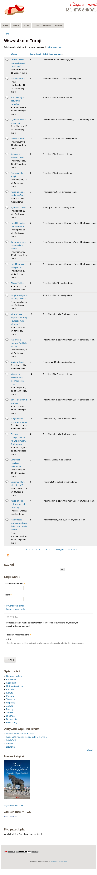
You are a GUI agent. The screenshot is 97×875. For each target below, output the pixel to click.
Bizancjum (10, 747)
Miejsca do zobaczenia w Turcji (20, 733)
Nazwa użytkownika (14, 583)
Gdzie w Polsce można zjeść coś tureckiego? (18, 63)
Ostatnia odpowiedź (53, 54)
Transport (11, 699)
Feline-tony (11, 722)
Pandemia (10, 743)
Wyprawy (10, 703)
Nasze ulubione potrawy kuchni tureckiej (18, 504)
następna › (61, 549)
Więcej (90, 750)
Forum (26, 25)
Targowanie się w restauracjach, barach (18, 245)
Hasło (8, 594)
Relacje (16, 25)
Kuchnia (10, 689)
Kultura (9, 693)
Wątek (14, 54)
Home (5, 25)
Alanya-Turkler (17, 283)
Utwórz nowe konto (15, 605)
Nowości (47, 25)
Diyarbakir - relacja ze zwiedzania (16, 463)
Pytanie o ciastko (18, 207)
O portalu (10, 716)
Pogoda (10, 696)
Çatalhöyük (11, 740)
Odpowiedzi (35, 54)
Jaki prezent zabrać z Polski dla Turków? (19, 343)
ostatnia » (72, 549)
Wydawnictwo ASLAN (13, 805)
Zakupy (9, 709)
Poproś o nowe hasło (15, 609)
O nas (36, 25)
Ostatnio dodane (14, 676)
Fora (7, 33)
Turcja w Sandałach (10, 817)
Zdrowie (10, 712)
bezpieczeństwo (18, 78)
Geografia (11, 683)
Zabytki (9, 706)
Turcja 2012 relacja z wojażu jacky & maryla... (26, 737)
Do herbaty (11, 719)
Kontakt (58, 25)
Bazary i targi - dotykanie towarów (17, 100)
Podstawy (11, 679)
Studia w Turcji (17, 362)
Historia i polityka (14, 686)
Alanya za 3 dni (17, 138)
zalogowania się (54, 47)
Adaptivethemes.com (59, 861)
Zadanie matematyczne (19, 634)
